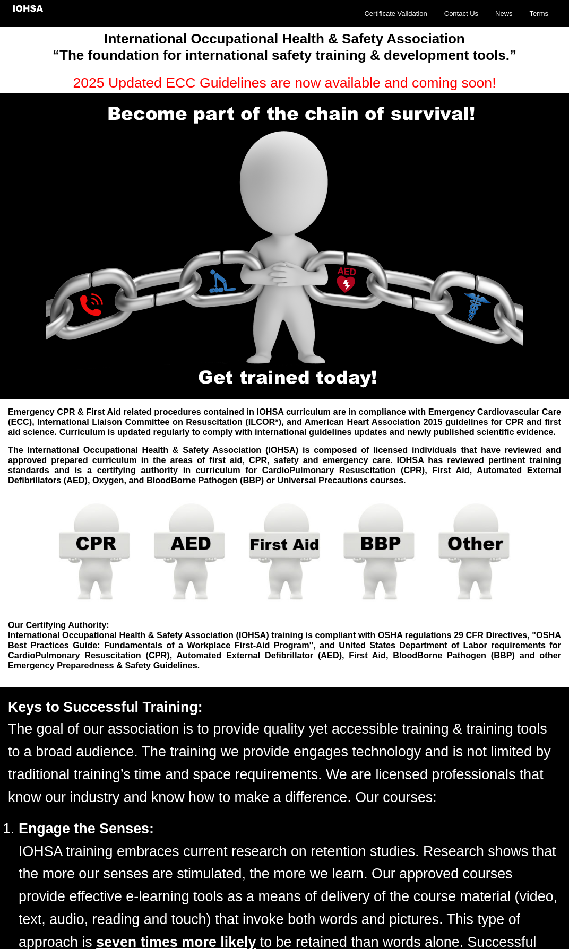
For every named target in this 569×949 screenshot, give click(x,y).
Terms (539, 14)
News (504, 14)
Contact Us (461, 14)
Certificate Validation (395, 14)
